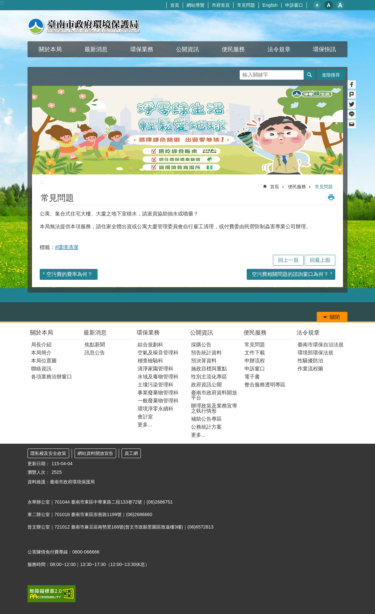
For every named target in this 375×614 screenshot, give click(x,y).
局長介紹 (41, 344)
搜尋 (245, 73)
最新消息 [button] (96, 49)
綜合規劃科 (150, 344)
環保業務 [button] (141, 49)
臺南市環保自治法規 (321, 344)
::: (2, 2)
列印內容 (331, 197)
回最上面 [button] (320, 260)
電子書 (252, 376)
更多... (145, 424)
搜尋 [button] (309, 75)
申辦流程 (254, 360)
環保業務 (148, 332)
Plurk (351, 94)
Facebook (351, 84)
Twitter (351, 104)
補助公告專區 (206, 419)
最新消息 (95, 332)
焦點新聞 (94, 344)
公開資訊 (201, 332)
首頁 (174, 5)
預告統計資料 (206, 352)
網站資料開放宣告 (95, 453)
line (351, 114)
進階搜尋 (331, 74)
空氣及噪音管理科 (158, 352)
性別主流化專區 (209, 376)
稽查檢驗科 (150, 360)
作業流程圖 (310, 368)
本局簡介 (41, 352)
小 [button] (317, 5)
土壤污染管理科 (155, 384)
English (269, 5)
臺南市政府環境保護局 (84, 26)
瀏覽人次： (39, 472)
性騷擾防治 (310, 360)
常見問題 (246, 5)
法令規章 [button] (279, 49)
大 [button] (340, 5)
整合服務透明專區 (264, 384)
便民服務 (297, 186)
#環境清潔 (66, 247)
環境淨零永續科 (155, 408)
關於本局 (41, 332)
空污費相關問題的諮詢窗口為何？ (290, 274)
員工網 (131, 453)
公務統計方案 (206, 427)
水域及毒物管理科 (158, 376)
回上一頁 (288, 260)
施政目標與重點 (209, 368)
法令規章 (308, 332)
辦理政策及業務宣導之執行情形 (214, 408)
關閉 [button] (335, 317)
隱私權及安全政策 (48, 453)
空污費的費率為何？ (69, 274)
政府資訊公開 (206, 384)
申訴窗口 (294, 5)
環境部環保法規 (315, 352)
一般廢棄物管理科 (158, 400)
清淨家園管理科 (155, 368)
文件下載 (254, 352)
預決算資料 (204, 360)
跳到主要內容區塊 (3, 3)
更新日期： (39, 463)
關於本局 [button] (50, 49)
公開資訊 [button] (187, 49)
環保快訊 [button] (324, 49)
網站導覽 (195, 5)
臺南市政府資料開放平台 (214, 395)
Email (351, 124)
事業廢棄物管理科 (158, 392)
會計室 (145, 416)
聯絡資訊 (41, 368)
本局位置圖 (44, 360)
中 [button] (328, 5)
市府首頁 (221, 5)
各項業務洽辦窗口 (51, 376)
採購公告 (201, 344)
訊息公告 (94, 352)
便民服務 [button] (233, 49)
